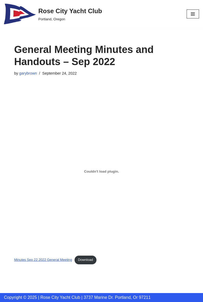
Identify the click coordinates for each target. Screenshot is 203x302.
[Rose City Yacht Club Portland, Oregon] (53, 14)
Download (85, 260)
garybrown (28, 73)
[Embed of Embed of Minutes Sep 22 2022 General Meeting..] (101, 171)
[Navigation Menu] (193, 13)
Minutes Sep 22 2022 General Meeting (43, 260)
